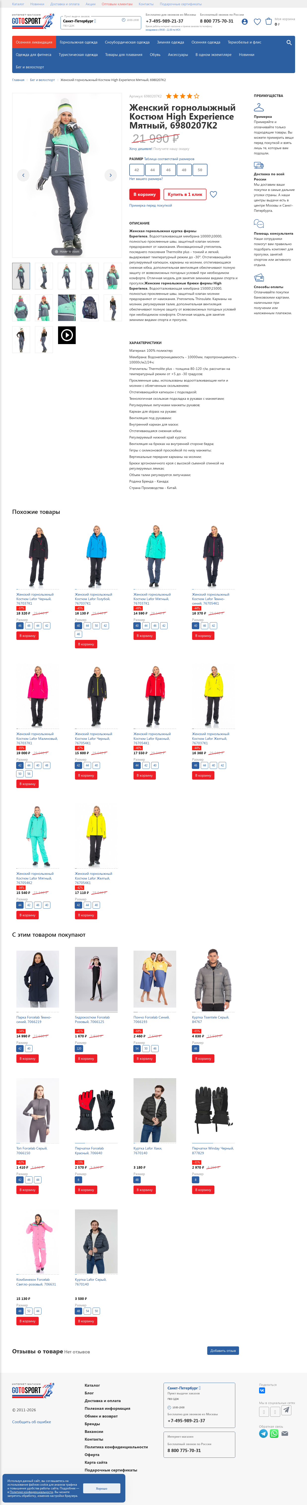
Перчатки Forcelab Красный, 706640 (89, 1150)
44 (152, 169)
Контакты (146, 3)
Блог (89, 1392)
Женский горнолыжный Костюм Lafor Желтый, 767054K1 (93, 878)
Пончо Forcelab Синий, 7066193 (152, 1019)
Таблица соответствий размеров (169, 158)
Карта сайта (96, 1462)
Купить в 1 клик (185, 194)
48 (184, 169)
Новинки (37, 3)
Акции (91, 3)
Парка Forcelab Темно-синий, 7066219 (34, 1019)
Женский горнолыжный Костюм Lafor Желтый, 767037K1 (210, 738)
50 (200, 169)
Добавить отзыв (223, 1350)
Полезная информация (107, 1408)
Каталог (18, 3)
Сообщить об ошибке (31, 1421)
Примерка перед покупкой (150, 205)
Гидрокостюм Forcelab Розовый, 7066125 (92, 1019)
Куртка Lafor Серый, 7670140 (90, 1281)
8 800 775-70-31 (216, 21)
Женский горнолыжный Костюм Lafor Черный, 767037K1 (35, 599)
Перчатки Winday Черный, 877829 (213, 1150)
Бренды (92, 1423)
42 (137, 169)
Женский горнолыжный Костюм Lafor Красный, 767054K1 (152, 738)
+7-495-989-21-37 (164, 21)
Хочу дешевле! (140, 148)
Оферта (92, 1454)
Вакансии (94, 1431)
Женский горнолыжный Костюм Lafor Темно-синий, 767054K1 (210, 599)
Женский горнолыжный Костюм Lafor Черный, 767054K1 (93, 738)
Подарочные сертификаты (181, 3)
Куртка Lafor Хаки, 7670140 (148, 1150)
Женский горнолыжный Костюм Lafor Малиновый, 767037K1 (37, 738)
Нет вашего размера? (146, 178)
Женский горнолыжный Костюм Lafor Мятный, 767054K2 (35, 878)
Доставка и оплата (64, 3)
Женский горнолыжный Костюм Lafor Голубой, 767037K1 (93, 599)
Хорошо (101, 1488)
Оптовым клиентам (117, 3)
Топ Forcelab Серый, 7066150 (31, 1150)
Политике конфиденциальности (31, 1492)
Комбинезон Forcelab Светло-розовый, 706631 (36, 1281)
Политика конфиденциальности (116, 1446)
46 (168, 169)
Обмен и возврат (101, 1415)
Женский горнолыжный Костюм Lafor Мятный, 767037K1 (152, 599)
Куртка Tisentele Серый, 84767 (210, 1019)
